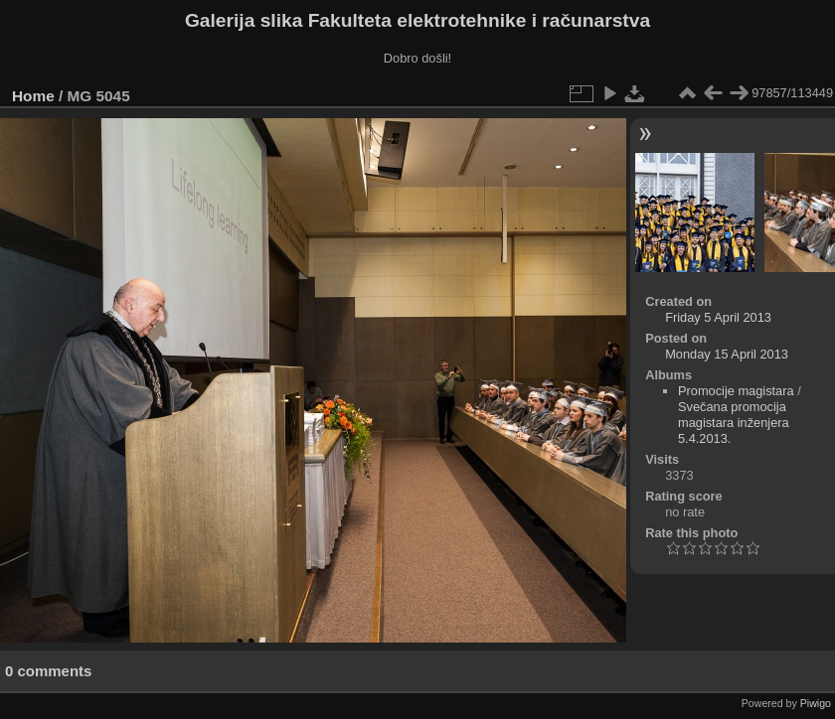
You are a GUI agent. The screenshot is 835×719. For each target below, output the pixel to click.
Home (33, 95)
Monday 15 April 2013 (726, 354)
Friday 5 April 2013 (718, 317)
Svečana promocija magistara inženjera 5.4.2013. (733, 422)
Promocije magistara (736, 390)
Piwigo (815, 703)
